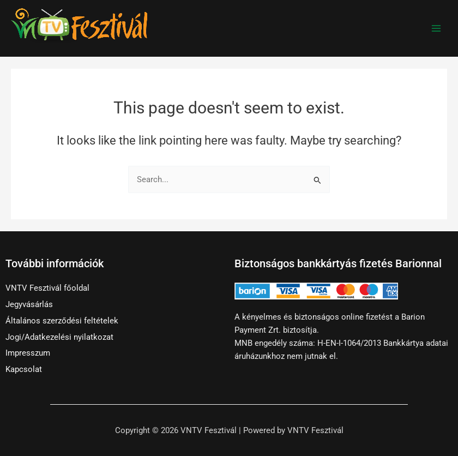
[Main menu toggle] (436, 28)
